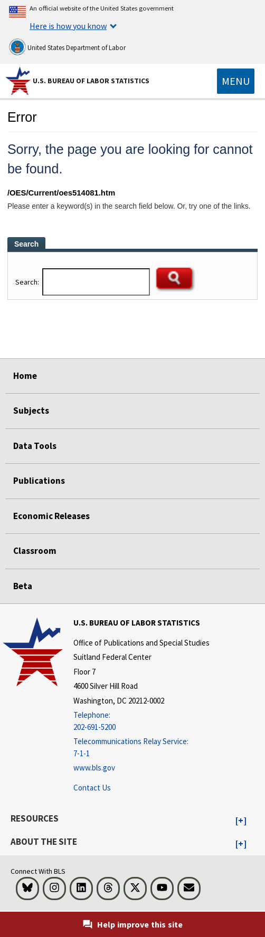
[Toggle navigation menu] (235, 81)
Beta (22, 586)
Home (25, 376)
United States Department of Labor (67, 46)
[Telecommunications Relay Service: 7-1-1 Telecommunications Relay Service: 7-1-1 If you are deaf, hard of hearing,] (141, 747)
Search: (28, 282)
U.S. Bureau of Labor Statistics (91, 80)
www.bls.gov (94, 768)
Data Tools (34, 446)
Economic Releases (51, 516)
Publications (39, 480)
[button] (241, 821)
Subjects (31, 410)
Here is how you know (68, 26)
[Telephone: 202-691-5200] (141, 721)
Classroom (34, 551)
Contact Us (92, 788)
